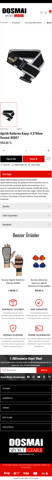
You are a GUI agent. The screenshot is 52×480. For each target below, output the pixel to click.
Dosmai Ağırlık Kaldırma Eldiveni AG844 (13, 281)
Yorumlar (5, 206)
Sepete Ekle (11, 159)
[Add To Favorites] (48, 159)
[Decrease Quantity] (3, 150)
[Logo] (14, 12)
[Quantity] (26, 150)
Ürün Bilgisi (6, 174)
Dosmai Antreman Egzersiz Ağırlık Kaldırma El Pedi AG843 (39, 283)
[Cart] (50, 12)
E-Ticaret (22, 478)
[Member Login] (46, 12)
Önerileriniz (6, 224)
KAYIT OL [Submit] (44, 370)
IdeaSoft (15, 478)
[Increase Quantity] (48, 150)
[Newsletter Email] (26, 370)
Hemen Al (33, 159)
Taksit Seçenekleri (9, 215)
